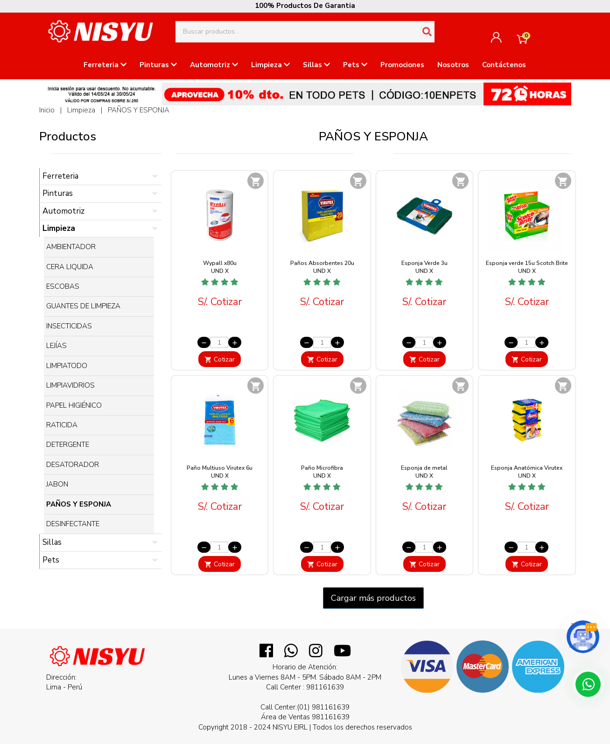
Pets (355, 65)
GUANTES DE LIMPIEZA (83, 306)
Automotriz (214, 65)
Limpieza (270, 65)
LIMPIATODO (66, 365)
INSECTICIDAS (69, 326)
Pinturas (158, 65)
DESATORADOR (72, 464)
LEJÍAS (56, 345)
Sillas (316, 65)
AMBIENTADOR (71, 246)
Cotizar (219, 359)
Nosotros (453, 65)
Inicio (47, 110)
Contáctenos (504, 65)
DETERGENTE (67, 444)
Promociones (402, 65)
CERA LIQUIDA (69, 266)
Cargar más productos (373, 598)
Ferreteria (105, 65)
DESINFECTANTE (72, 523)
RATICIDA (61, 425)
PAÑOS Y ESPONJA (138, 110)
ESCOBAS (62, 286)
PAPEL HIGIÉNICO (74, 405)
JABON (57, 484)
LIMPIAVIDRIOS (70, 385)
